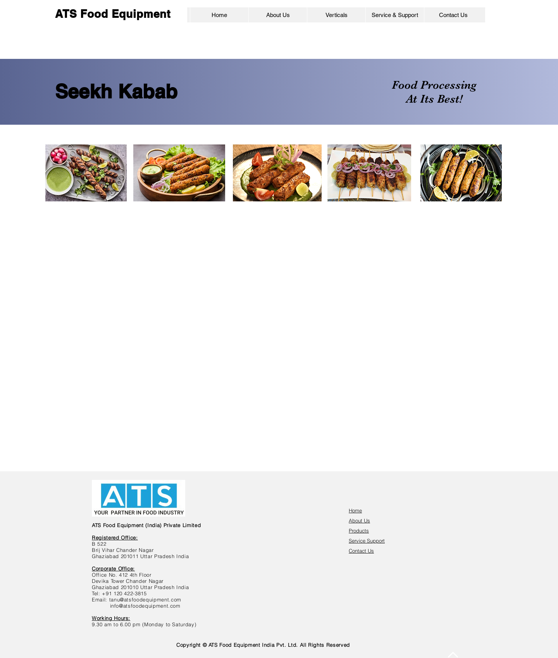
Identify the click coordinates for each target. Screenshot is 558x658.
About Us (359, 520)
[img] (350, 292)
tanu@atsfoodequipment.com (145, 599)
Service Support (367, 541)
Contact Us (361, 551)
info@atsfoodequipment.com (145, 606)
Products (359, 530)
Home (355, 510)
